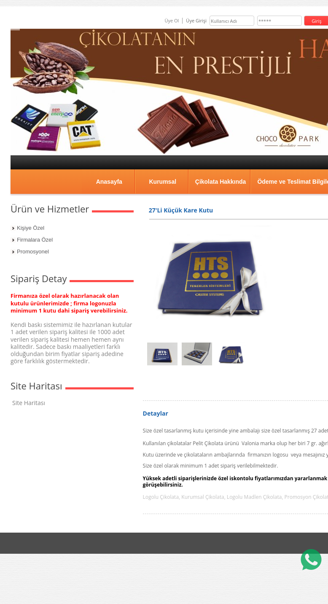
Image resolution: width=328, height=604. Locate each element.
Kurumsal (162, 181)
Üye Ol (171, 20)
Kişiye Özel (30, 228)
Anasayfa (109, 181)
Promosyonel (33, 251)
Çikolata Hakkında (220, 181)
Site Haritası (28, 403)
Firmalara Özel (35, 240)
